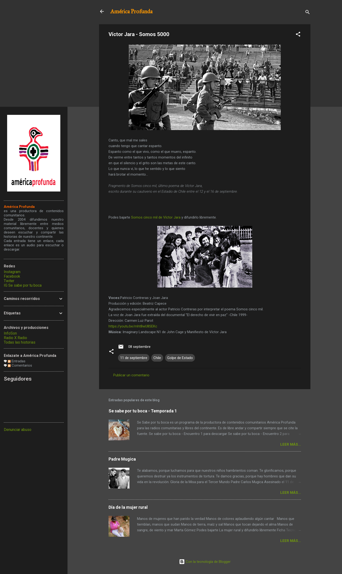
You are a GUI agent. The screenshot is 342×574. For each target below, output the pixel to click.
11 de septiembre (133, 358)
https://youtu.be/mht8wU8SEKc (133, 326)
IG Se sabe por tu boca (23, 285)
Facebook (12, 276)
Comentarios (20, 365)
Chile (157, 358)
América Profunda (131, 11)
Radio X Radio (15, 338)
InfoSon (10, 333)
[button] (298, 35)
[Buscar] (307, 13)
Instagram (12, 272)
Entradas (16, 361)
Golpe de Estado (180, 358)
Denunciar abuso (17, 429)
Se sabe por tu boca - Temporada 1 (143, 410)
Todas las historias (19, 342)
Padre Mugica (122, 459)
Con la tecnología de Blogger (205, 562)
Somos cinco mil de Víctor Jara (155, 217)
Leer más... (290, 444)
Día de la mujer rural (128, 507)
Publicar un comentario (131, 375)
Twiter (9, 281)
